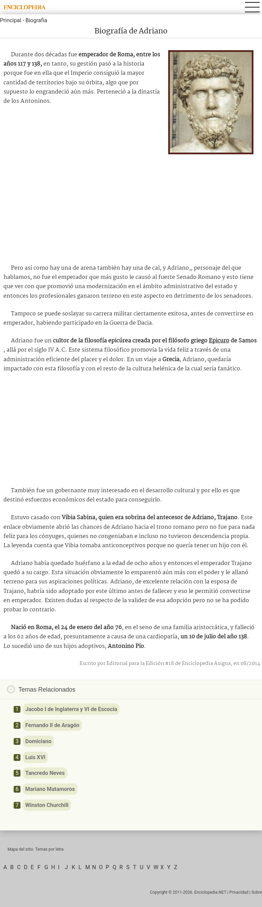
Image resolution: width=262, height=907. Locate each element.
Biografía (36, 20)
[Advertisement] (131, 207)
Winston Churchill (47, 805)
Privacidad (238, 892)
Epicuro (219, 340)
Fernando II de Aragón (52, 725)
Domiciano (38, 741)
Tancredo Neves (45, 773)
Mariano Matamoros (50, 789)
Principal (10, 20)
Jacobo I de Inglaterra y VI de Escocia (71, 709)
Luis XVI (35, 757)
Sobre (256, 892)
